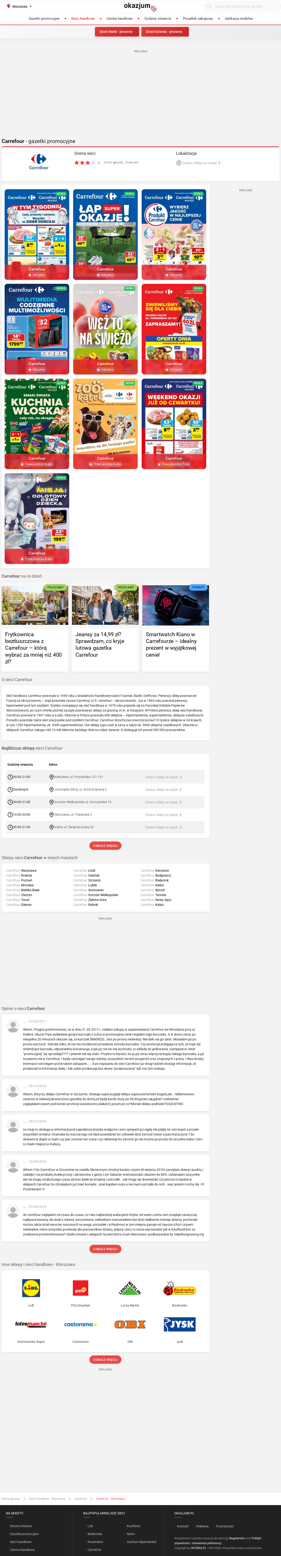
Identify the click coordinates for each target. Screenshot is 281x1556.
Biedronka (95, 1534)
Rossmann (95, 1542)
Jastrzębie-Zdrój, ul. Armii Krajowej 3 (80, 789)
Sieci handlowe (20, 1542)
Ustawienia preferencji (206, 1543)
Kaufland (133, 1526)
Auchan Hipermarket (142, 1542)
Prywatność (225, 1526)
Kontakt (183, 1526)
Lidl (90, 1526)
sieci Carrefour (32, 748)
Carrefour (81, 1498)
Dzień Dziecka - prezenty (164, 31)
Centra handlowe (22, 1550)
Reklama (202, 1526)
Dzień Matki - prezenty (116, 31)
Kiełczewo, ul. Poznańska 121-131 (78, 777)
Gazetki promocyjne (24, 1534)
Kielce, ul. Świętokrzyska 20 (74, 827)
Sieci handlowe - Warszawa (47, 1498)
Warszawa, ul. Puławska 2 (73, 814)
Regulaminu (237, 1538)
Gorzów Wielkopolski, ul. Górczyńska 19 (82, 802)
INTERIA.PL (198, 1548)
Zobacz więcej (105, 846)
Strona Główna (21, 1526)
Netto (131, 1534)
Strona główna (10, 1498)
